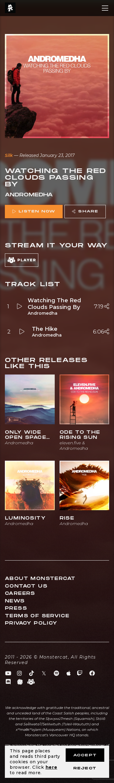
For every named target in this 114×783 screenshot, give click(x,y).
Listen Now (33, 211)
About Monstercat (40, 578)
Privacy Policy (31, 623)
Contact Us (26, 586)
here (51, 767)
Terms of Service (37, 616)
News (15, 601)
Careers (20, 593)
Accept (85, 755)
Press (16, 608)
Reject (84, 768)
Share (85, 211)
